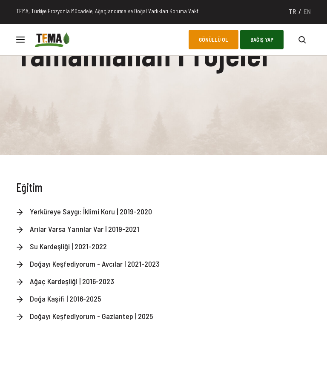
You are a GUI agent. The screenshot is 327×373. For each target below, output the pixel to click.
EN (307, 11)
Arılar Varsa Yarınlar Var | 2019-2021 (84, 228)
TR (292, 11)
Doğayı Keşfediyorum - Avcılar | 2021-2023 (95, 263)
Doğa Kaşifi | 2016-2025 (65, 298)
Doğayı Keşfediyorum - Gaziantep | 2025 (91, 316)
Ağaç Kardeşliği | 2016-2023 (72, 281)
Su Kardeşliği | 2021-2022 (68, 246)
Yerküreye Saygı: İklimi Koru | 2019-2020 (91, 211)
